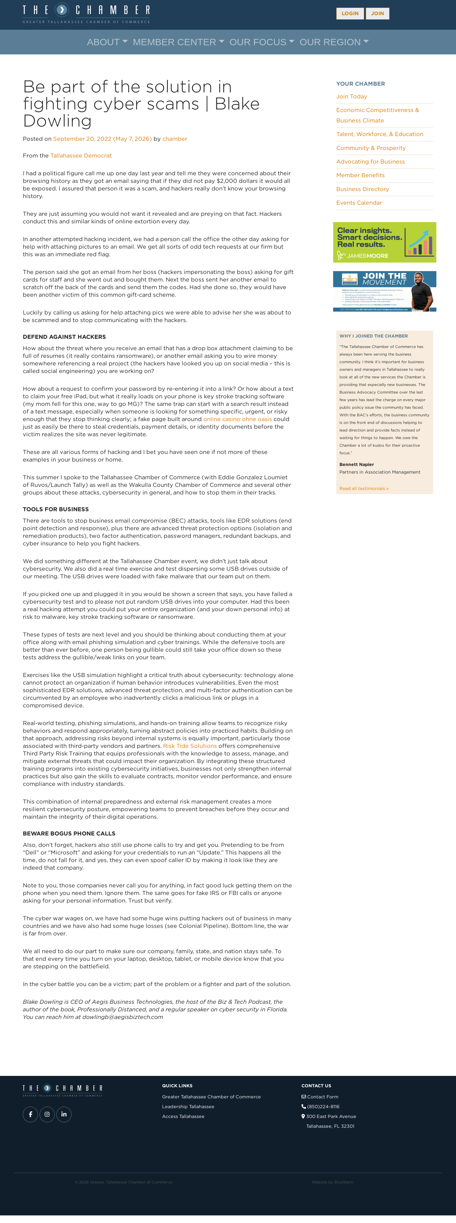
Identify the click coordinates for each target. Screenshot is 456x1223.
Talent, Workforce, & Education (379, 134)
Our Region (330, 42)
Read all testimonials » (364, 488)
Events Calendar (359, 202)
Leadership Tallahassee (188, 1106)
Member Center (174, 42)
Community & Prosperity (371, 148)
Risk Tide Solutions (190, 745)
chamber (174, 138)
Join (377, 13)
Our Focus (258, 42)
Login (350, 13)
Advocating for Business (370, 161)
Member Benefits (360, 175)
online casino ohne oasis (237, 419)
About (103, 42)
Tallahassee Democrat (80, 155)
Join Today (351, 96)
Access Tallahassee (183, 1116)
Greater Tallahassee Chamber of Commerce (211, 1096)
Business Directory (362, 189)
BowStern (343, 1182)
